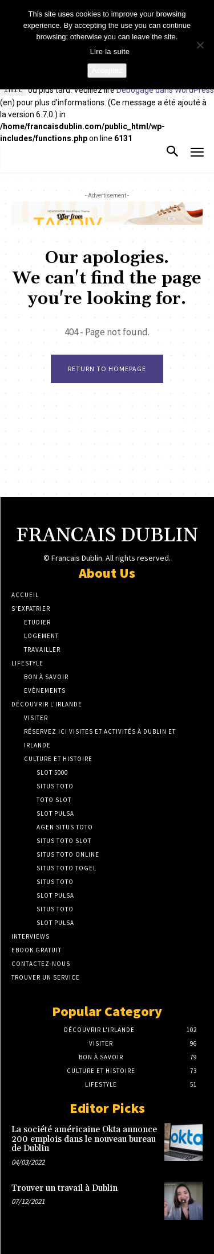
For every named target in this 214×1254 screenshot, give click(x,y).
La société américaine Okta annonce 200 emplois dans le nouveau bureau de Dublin (84, 1139)
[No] (199, 45)
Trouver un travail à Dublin (64, 1188)
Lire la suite (110, 51)
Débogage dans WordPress (165, 90)
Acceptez (107, 70)
